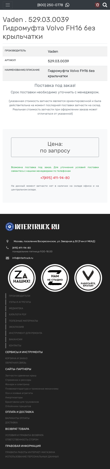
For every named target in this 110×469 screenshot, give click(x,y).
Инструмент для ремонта (25, 333)
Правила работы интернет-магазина (30, 452)
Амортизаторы (14, 397)
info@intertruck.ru (22, 258)
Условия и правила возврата (24, 435)
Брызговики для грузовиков (22, 401)
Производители (19, 295)
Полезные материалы (23, 320)
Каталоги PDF (17, 314)
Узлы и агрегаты (20, 302)
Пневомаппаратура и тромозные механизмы (31, 388)
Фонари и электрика (17, 384)
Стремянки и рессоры (18, 379)
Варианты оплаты (17, 418)
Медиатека (16, 308)
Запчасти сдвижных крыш (20, 375)
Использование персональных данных (32, 456)
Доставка (11, 422)
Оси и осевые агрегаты (19, 393)
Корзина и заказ (16, 358)
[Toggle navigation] (8, 4)
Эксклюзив (16, 326)
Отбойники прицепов (18, 406)
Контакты (15, 345)
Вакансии (15, 339)
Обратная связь (15, 362)
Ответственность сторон (21, 439)
